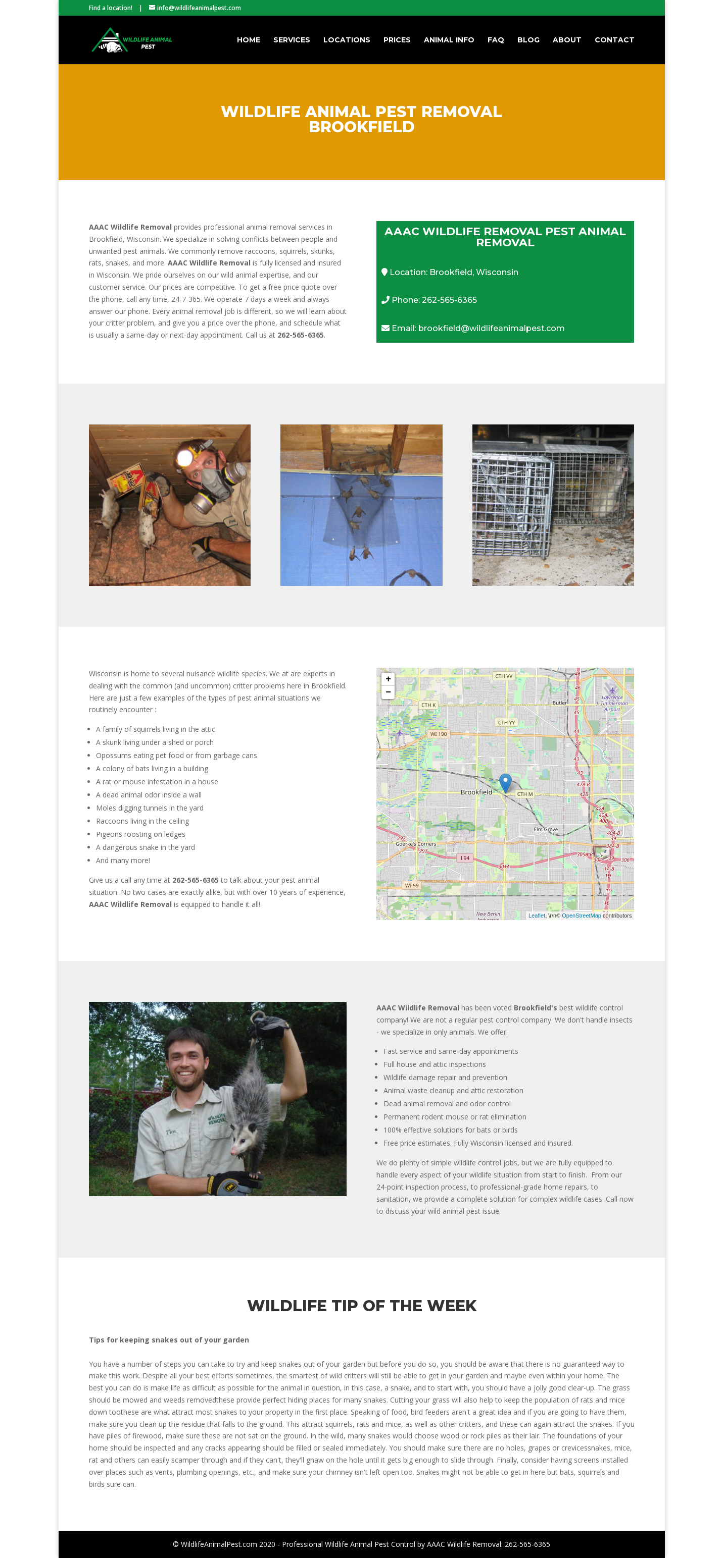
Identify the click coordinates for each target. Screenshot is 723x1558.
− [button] (388, 692)
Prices (397, 40)
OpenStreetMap (581, 915)
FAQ (496, 40)
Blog (528, 40)
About (567, 40)
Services (291, 40)
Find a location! (110, 8)
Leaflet (536, 915)
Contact (615, 40)
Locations (346, 40)
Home (248, 40)
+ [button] (388, 679)
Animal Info (449, 40)
